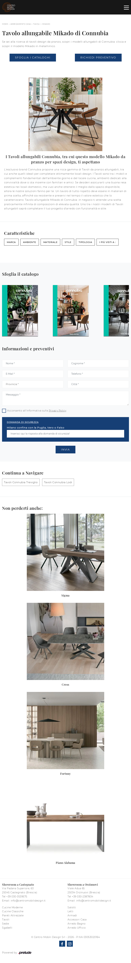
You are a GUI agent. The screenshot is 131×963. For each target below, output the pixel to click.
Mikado (46, 24)
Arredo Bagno (76, 923)
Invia (65, 449)
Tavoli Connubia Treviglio (21, 482)
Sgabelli (7, 927)
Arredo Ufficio (77, 927)
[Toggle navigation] (126, 7)
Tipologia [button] (85, 242)
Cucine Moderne (12, 907)
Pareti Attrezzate (13, 915)
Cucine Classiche (12, 911)
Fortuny (65, 773)
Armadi (72, 915)
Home (5, 24)
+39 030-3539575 (16, 896)
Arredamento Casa (20, 24)
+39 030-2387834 (82, 896)
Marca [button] (11, 242)
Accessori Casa (77, 919)
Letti (71, 911)
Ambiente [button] (29, 242)
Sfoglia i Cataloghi (32, 57)
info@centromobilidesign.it (28, 900)
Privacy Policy (57, 410)
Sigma (65, 595)
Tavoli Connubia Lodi (58, 482)
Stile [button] (68, 242)
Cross (65, 684)
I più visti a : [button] (107, 242)
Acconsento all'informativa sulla (36, 410)
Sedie (5, 923)
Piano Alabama (65, 863)
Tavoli (36, 24)
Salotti (72, 907)
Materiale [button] (50, 242)
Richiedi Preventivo (98, 57)
